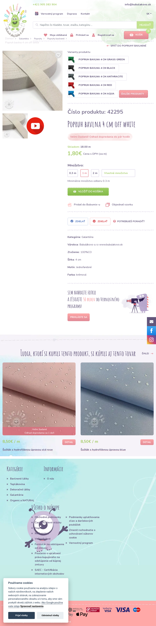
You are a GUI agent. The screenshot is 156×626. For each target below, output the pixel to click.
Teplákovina (17, 484)
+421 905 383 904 (45, 4)
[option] (33, 81)
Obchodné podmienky (48, 517)
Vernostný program (49, 13)
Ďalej (147, 353)
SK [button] (147, 13)
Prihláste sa (78, 317)
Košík (136, 35)
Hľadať (145, 25)
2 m (95, 173)
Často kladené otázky (48, 522)
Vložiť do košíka (88, 191)
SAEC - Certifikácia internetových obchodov (49, 571)
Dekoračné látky (20, 489)
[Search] (93, 25)
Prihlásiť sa (79, 35)
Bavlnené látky (19, 478)
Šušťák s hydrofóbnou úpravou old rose (28, 450)
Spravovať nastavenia (31, 606)
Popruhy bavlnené (55, 38)
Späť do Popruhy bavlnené (128, 45)
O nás (50, 478)
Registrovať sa (103, 35)
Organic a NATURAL (22, 500)
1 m (84, 173)
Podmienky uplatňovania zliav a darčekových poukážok (84, 520)
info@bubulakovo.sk (138, 4)
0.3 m (72, 173)
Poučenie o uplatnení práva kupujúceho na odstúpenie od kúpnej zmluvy (48, 559)
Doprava (72, 13)
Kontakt (85, 13)
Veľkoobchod (42, 538)
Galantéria (24, 38)
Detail (69, 442)
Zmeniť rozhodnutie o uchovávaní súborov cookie (82, 533)
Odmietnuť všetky (50, 615)
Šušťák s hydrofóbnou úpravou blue (103, 450)
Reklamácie (42, 533)
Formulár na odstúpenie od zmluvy (49, 546)
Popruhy (38, 38)
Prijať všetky (21, 615)
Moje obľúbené (55, 35)
